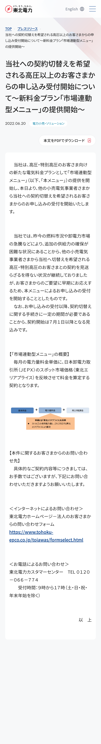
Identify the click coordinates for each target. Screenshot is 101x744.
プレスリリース (28, 28)
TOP (8, 28)
